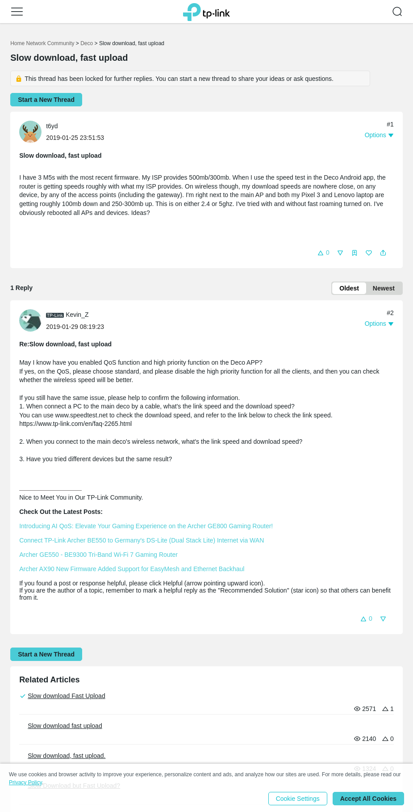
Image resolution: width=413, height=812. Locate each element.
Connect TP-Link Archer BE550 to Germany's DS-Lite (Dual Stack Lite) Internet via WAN (141, 540)
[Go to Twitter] (377, 724)
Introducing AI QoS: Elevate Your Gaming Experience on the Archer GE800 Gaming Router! (146, 526)
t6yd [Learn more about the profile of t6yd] (52, 126)
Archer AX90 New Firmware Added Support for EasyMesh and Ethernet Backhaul (131, 568)
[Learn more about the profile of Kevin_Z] (32, 320)
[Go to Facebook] (359, 723)
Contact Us (26, 732)
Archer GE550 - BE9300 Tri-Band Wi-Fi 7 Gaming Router (98, 554)
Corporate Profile (34, 720)
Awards (99, 732)
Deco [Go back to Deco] (86, 43)
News (97, 720)
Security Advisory (113, 744)
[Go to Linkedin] (395, 723)
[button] (17, 11)
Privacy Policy (29, 744)
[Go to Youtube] (341, 723)
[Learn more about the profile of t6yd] (32, 131)
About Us (25, 705)
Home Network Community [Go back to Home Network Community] (42, 43)
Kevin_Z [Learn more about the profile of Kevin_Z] (77, 314)
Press (98, 705)
